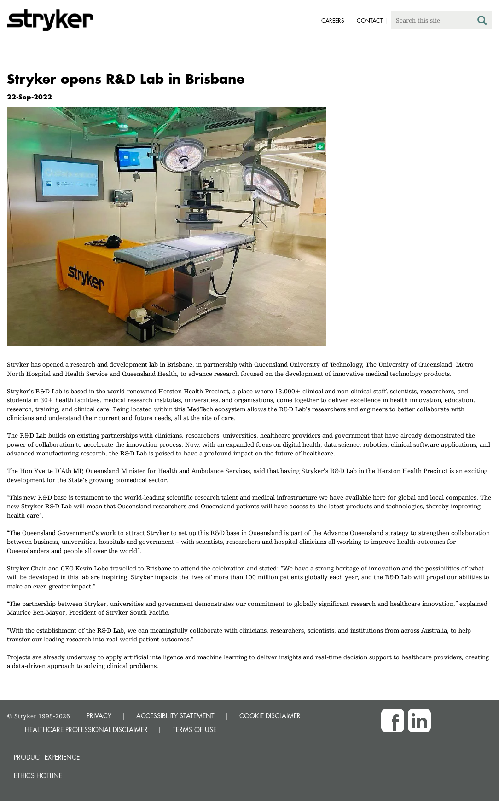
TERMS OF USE (194, 729)
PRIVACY (99, 715)
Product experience (47, 757)
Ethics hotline (38, 775)
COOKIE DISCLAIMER (270, 715)
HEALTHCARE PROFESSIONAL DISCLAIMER (86, 729)
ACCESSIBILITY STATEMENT (175, 715)
